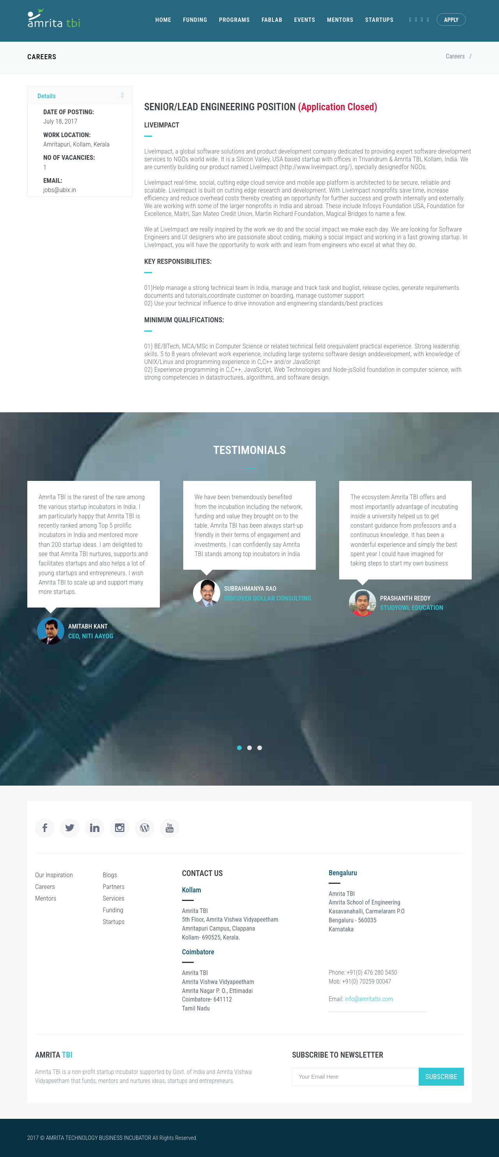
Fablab (272, 19)
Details (82, 95)
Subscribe (441, 1076)
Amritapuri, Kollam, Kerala (76, 139)
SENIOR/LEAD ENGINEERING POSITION (221, 107)
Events (304, 19)
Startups (379, 19)
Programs (234, 19)
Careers (455, 56)
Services (113, 898)
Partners (113, 886)
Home (163, 19)
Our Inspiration (54, 875)
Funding (195, 19)
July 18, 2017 (68, 116)
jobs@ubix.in (59, 185)
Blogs (110, 875)
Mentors (340, 19)
